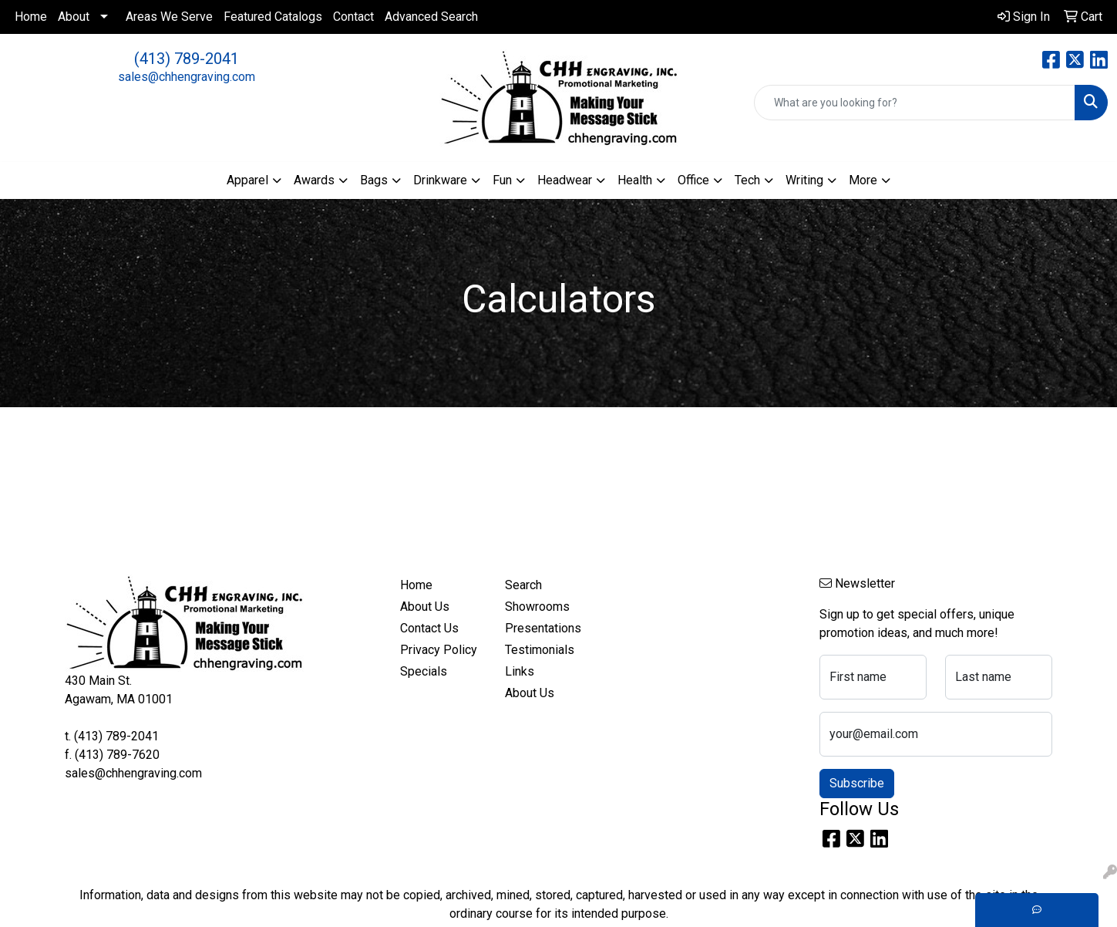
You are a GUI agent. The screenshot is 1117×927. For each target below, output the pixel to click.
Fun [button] (502, 180)
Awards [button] (314, 180)
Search (523, 585)
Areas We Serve (169, 16)
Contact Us (429, 628)
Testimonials (539, 649)
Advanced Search (431, 16)
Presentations (543, 628)
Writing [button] (804, 180)
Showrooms (537, 606)
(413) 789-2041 (186, 58)
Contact (353, 16)
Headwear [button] (564, 180)
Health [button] (634, 180)
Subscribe (856, 783)
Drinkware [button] (440, 180)
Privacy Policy (438, 649)
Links (519, 671)
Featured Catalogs (273, 16)
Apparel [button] (247, 180)
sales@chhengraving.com (186, 76)
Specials (423, 671)
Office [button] (693, 180)
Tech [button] (747, 180)
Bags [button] (374, 180)
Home (31, 16)
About (73, 16)
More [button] (863, 180)
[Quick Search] (914, 102)
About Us (424, 606)
